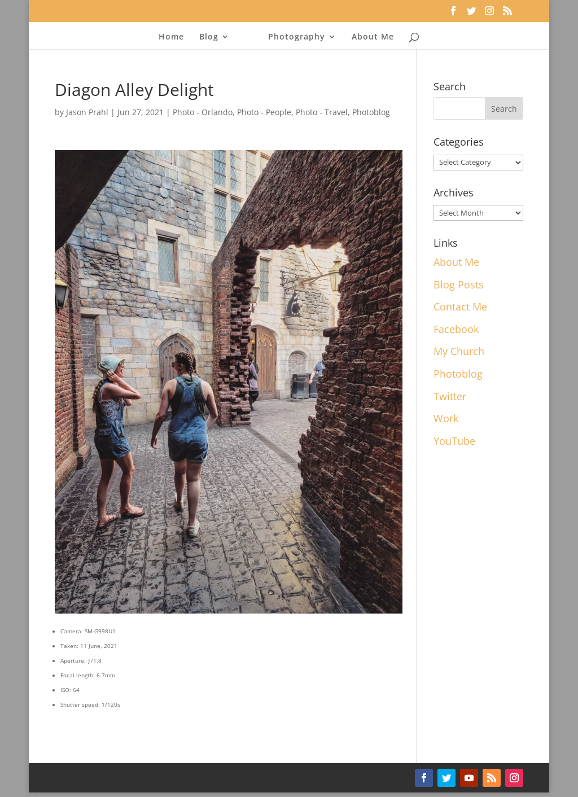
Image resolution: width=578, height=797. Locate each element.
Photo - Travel (322, 112)
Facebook (456, 329)
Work (446, 418)
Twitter (450, 396)
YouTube (454, 441)
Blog (208, 37)
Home (171, 37)
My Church (459, 351)
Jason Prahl (87, 112)
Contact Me (460, 306)
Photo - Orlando (203, 112)
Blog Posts (459, 284)
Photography (296, 37)
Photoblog (371, 112)
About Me (373, 37)
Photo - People (264, 112)
